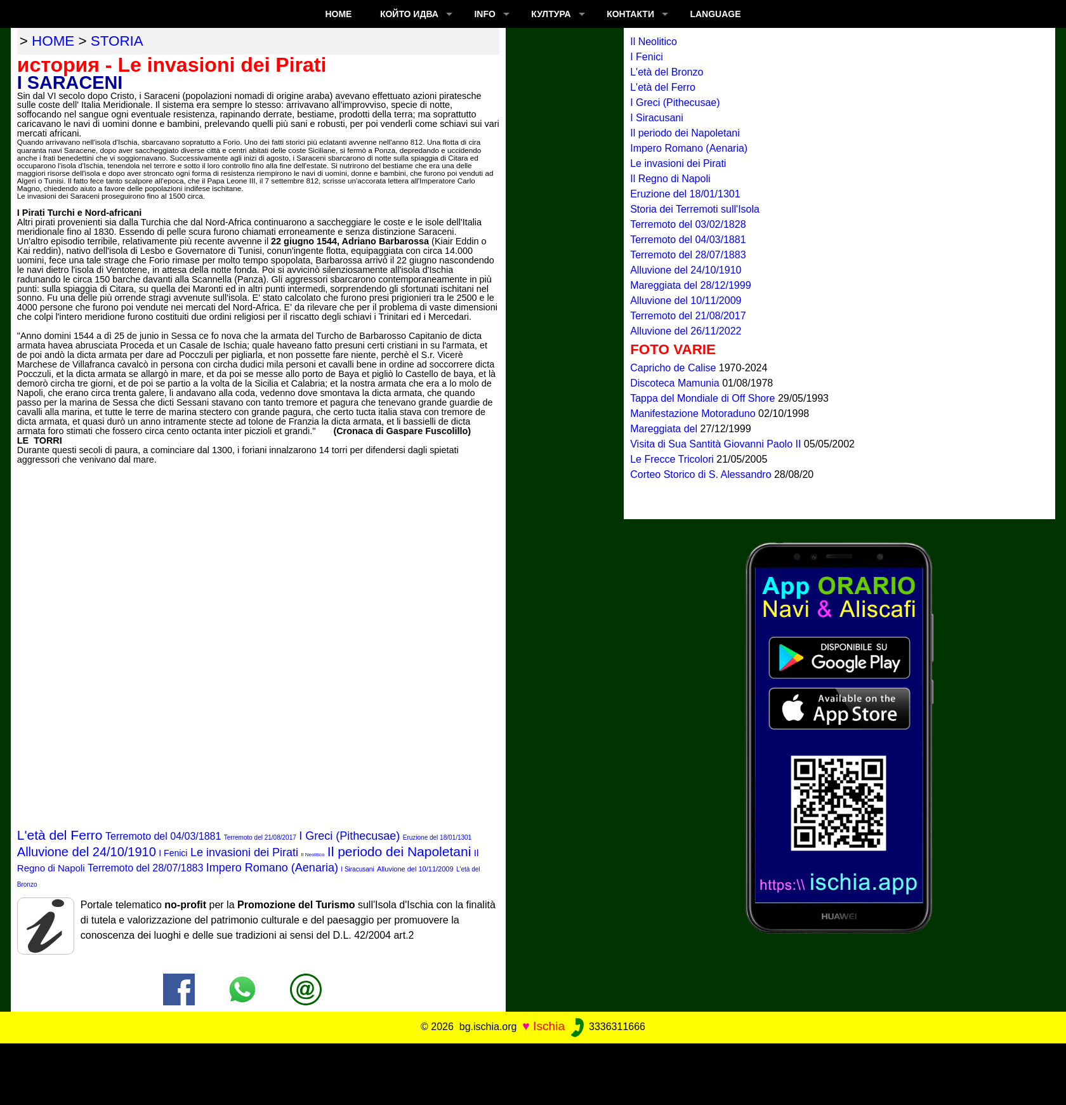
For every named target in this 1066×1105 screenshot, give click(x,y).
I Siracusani (357, 869)
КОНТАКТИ (630, 14)
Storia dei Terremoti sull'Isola (695, 209)
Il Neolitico (312, 854)
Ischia (549, 1026)
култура (550, 14)
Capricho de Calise (674, 367)
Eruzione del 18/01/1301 (437, 837)
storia (117, 41)
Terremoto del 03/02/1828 (688, 224)
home (53, 41)
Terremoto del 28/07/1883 (145, 868)
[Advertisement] (533, 1072)
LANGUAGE (715, 14)
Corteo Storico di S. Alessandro (702, 474)
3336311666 (607, 1026)
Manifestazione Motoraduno (694, 413)
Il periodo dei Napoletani (399, 851)
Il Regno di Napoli (670, 178)
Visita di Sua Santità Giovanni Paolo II (717, 444)
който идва (409, 14)
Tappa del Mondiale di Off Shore (704, 398)
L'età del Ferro (60, 835)
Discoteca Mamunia (676, 383)
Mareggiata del (665, 428)
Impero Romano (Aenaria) (272, 867)
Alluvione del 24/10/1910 (86, 852)
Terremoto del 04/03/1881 (163, 836)
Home (338, 14)
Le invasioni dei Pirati (244, 852)
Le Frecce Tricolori (673, 459)
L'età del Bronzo (666, 72)
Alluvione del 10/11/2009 (415, 869)
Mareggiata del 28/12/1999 (690, 285)
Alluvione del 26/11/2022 (685, 331)
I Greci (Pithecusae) (349, 836)
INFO (484, 14)
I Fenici (173, 853)
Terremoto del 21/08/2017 (260, 837)
